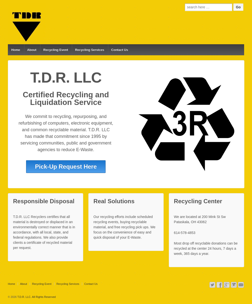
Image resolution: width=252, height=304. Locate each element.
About (31, 50)
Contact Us (119, 50)
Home (15, 50)
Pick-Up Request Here (66, 166)
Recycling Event (55, 50)
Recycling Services (89, 50)
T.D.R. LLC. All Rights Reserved (36, 296)
